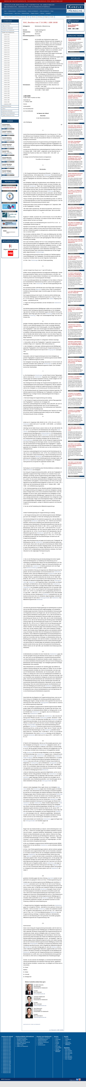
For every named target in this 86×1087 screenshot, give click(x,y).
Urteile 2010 (7, 60)
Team (66, 1040)
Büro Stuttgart (68, 1059)
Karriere (57, 1042)
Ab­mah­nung (49, 313)
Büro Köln (67, 1054)
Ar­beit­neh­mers (56, 584)
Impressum (67, 1042)
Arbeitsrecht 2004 (7, 1068)
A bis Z (57, 1038)
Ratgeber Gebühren (35, 13)
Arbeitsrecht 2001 (7, 1072)
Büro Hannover (68, 1053)
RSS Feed (57, 1046)
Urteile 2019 (7, 41)
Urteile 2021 (7, 37)
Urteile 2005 (7, 71)
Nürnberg (40, 17)
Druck (56, 1040)
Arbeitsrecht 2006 (7, 1065)
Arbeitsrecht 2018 (7, 1049)
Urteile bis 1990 (7, 104)
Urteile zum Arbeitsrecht (44, 11)
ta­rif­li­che (51, 298)
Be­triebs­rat (28, 459)
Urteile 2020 (7, 39)
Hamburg (17, 17)
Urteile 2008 (7, 65)
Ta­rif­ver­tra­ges (47, 175)
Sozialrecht (40, 1043)
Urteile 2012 (7, 56)
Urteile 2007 (7, 67)
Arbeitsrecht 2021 (7, 1045)
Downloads (58, 1039)
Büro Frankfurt (68, 1050)
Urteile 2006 (7, 69)
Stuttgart (46, 17)
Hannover (23, 17)
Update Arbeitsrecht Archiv (8, 115)
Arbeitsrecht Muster (25, 13)
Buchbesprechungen (21, 1038)
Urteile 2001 (7, 80)
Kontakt (57, 1043)
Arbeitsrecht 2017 (7, 1050)
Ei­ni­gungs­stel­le (52, 349)
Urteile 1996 (7, 91)
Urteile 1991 (7, 102)
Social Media (58, 1047)
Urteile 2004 (7, 73)
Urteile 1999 (7, 84)
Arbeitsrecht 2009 (7, 1061)
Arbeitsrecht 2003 (7, 1070)
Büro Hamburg (68, 1052)
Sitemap (57, 1049)
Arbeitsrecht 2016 (7, 1051)
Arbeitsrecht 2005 (7, 1067)
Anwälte (52, 17)
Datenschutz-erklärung (68, 1044)
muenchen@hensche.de (9, 160)
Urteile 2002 (7, 78)
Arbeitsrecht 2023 (7, 1042)
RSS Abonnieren (5, 1079)
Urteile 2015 (7, 50)
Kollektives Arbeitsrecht (43, 1042)
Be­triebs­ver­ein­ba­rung (31, 567)
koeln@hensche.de (8, 153)
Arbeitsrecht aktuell (12, 11)
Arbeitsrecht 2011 (7, 1058)
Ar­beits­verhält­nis (31, 724)
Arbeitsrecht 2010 (7, 1060)
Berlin (5, 17)
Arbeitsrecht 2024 (7, 1040)
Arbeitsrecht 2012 (7, 1057)
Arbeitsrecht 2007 (7, 1064)
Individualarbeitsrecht (43, 1039)
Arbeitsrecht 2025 (7, 1039)
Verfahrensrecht (41, 1045)
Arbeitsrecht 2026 (7, 1038)
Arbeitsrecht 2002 (7, 1071)
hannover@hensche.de (9, 146)
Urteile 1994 (7, 95)
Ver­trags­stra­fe (53, 762)
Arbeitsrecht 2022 (7, 1043)
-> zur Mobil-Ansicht (7, 20)
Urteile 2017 (7, 45)
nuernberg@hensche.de (9, 166)
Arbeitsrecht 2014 (7, 1054)
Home (5, 11)
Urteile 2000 (7, 82)
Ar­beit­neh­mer (57, 302)
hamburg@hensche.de (9, 140)
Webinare (42, 13)
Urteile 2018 (7, 43)
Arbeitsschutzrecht (42, 1040)
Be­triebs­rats (39, 456)
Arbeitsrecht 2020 (7, 1046)
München (34, 17)
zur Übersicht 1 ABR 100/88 (56, 1030)
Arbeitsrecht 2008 (7, 1063)
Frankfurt (11, 17)
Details (8, 128)
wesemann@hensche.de (40, 1017)
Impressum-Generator (8, 13)
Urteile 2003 (7, 76)
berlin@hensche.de (8, 127)
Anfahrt (3, 128)
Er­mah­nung (33, 186)
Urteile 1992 (7, 99)
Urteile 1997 (7, 89)
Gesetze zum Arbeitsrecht (33, 11)
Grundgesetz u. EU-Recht (44, 1038)
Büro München (68, 1056)
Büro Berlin (67, 1049)
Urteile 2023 (7, 34)
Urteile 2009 (7, 63)
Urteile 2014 (7, 52)
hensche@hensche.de (39, 993)
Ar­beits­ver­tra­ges (40, 252)
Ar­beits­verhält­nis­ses (46, 433)
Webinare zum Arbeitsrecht (8, 113)
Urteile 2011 (7, 58)
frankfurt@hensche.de (8, 133)
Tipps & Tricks (17, 13)
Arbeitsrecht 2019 (7, 1047)
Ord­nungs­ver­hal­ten (45, 597)
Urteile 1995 (7, 93)
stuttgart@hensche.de (8, 173)
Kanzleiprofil (48, 13)
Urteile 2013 (7, 54)
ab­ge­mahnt (38, 289)
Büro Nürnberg (68, 1057)
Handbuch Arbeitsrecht (21, 11)
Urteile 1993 (7, 97)
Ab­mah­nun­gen (47, 363)
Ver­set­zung (31, 756)
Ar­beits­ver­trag (43, 717)
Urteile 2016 (7, 47)
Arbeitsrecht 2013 (7, 1056)
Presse (52, 11)
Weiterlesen (72, 51)
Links (56, 1045)
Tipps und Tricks (6, 25)
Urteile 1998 (7, 86)
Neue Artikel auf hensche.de (23, 1042)
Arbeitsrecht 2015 (7, 1053)
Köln (29, 17)
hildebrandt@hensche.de (40, 1005)
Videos (3, 108)
